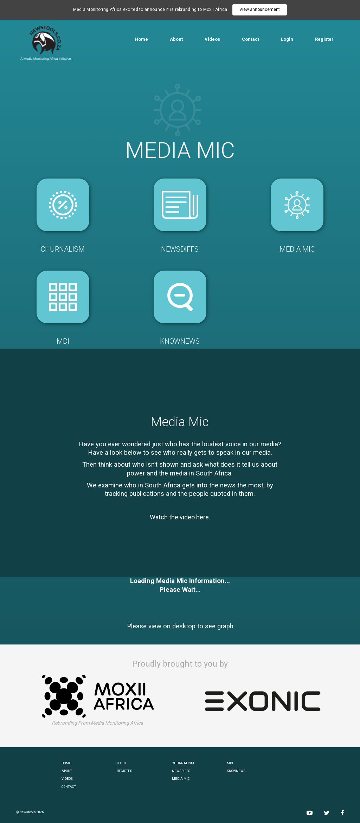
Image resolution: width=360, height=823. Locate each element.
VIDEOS (67, 778)
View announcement (259, 9)
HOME (66, 763)
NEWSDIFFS (181, 771)
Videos (212, 39)
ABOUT (67, 771)
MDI (230, 763)
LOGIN (121, 763)
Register (324, 39)
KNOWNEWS (236, 771)
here (202, 517)
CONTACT (69, 787)
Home (141, 39)
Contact (250, 39)
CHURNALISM (183, 763)
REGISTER (124, 771)
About (176, 39)
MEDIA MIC (181, 778)
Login (287, 39)
